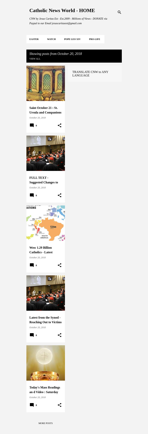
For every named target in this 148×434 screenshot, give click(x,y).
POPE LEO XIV (72, 39)
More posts (46, 423)
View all (34, 58)
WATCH (51, 39)
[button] (59, 125)
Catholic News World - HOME (62, 10)
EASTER (34, 39)
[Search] (119, 12)
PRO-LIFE (94, 39)
